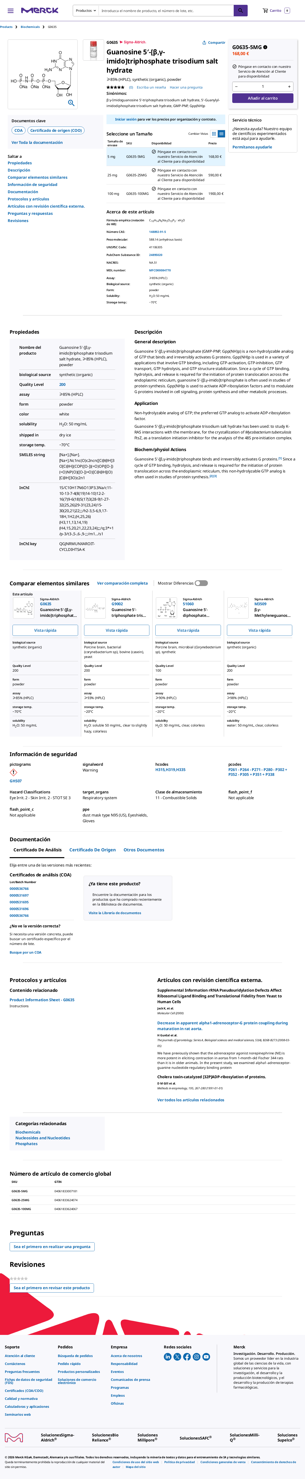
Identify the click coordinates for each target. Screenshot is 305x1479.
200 (62, 384)
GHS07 (16, 781)
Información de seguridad (32, 184)
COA (18, 130)
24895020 (155, 255)
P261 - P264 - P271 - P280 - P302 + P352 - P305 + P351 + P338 (257, 772)
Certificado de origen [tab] (92, 850)
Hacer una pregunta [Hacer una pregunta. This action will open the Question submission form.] (186, 87)
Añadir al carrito (263, 98)
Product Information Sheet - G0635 (42, 999)
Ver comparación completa (122, 583)
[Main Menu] (10, 10)
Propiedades (20, 163)
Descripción (19, 170)
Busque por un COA (25, 952)
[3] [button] (215, 476)
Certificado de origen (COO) (56, 130)
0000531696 (19, 908)
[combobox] (160, 10)
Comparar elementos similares (37, 177)
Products (6, 27)
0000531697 (19, 895)
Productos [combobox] (84, 10)
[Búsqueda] (241, 10)
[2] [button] (211, 476)
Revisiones (18, 220)
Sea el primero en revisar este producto (54, 1289)
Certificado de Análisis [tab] (37, 850)
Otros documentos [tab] (144, 850)
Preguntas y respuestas (30, 213)
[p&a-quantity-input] (262, 86)
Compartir (213, 42)
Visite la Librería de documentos (115, 913)
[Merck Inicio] (39, 10)
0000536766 (19, 888)
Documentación (23, 191)
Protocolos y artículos (28, 199)
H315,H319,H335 (170, 769)
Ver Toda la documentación (37, 142)
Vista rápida (45, 630)
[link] (29, 1355)
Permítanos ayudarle (252, 147)
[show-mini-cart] (276, 10)
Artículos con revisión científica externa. (46, 206)
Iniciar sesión (126, 119)
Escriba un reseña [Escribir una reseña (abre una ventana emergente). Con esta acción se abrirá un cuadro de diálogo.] (151, 87)
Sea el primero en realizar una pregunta (52, 1246)
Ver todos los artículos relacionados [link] (190, 1100)
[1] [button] (280, 458)
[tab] (10, 26)
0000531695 (19, 902)
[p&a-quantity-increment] (289, 86)
